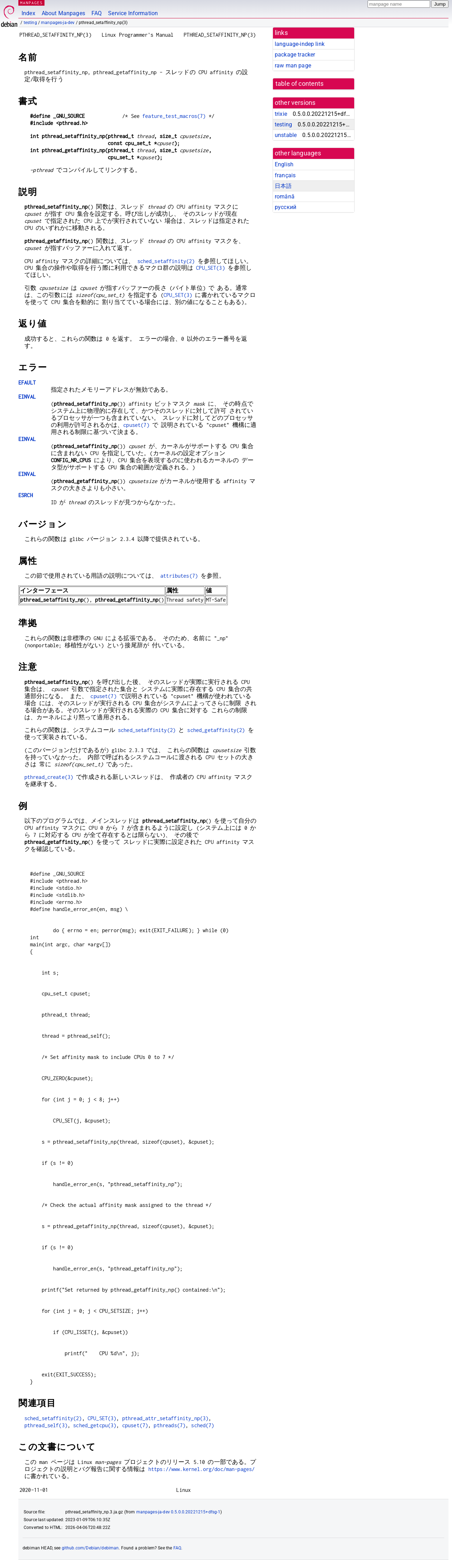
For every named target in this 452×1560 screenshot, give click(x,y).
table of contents (299, 83)
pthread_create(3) (48, 777)
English (284, 164)
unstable (286, 135)
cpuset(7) (136, 425)
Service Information (133, 13)
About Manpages (63, 13)
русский (285, 207)
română (285, 196)
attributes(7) (179, 576)
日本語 (283, 186)
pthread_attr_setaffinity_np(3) (165, 1418)
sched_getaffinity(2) (216, 730)
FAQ (96, 13)
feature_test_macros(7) (174, 116)
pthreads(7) (169, 1425)
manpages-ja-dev (58, 22)
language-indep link (300, 44)
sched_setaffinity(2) (166, 261)
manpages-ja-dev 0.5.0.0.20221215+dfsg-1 (178, 1512)
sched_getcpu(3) (94, 1425)
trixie (281, 114)
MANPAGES (31, 2)
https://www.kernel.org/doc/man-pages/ (201, 1469)
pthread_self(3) (45, 1425)
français (285, 175)
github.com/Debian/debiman (90, 1548)
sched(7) (202, 1425)
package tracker (295, 54)
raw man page (293, 65)
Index (28, 13)
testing (30, 22)
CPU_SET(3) (210, 268)
